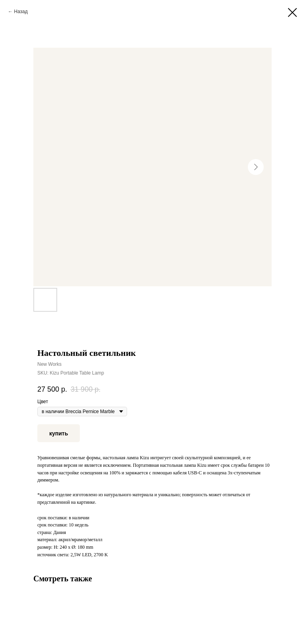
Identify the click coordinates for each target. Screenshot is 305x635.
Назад (20, 11)
